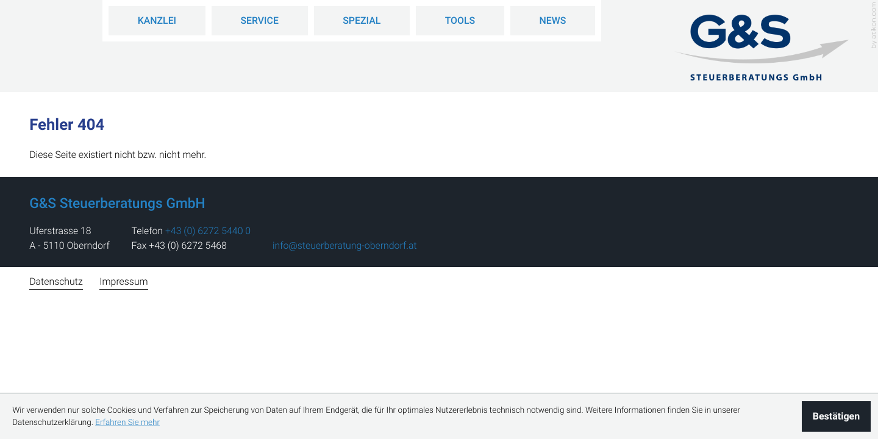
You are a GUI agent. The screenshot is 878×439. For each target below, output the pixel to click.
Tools (460, 20)
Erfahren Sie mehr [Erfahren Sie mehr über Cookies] (127, 422)
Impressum (123, 281)
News (553, 20)
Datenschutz (55, 281)
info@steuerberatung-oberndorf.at (345, 245)
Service (259, 20)
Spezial (361, 20)
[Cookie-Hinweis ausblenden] (836, 416)
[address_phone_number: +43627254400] (208, 231)
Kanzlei (157, 20)
